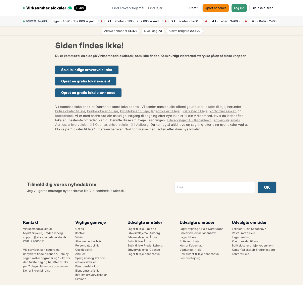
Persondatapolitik (87, 245)
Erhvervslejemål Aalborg (144, 233)
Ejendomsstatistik (87, 270)
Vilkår (79, 237)
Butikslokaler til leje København (252, 245)
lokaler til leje (215, 107)
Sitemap (80, 279)
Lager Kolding (241, 237)
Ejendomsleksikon (87, 266)
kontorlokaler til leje (102, 111)
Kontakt (80, 233)
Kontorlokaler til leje (245, 241)
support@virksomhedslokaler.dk (45, 237)
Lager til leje (188, 237)
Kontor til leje (240, 254)
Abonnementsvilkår (88, 241)
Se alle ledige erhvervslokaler (86, 70)
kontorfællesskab (223, 111)
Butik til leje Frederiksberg (145, 245)
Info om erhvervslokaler (91, 274)
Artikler (80, 254)
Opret (193, 8)
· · (72, 21)
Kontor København (192, 245)
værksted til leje (195, 111)
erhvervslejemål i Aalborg (128, 125)
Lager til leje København (144, 254)
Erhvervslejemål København (198, 233)
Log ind (239, 8)
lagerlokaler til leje (165, 111)
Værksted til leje (190, 249)
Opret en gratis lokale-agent (85, 81)
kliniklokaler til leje (134, 111)
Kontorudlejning (190, 258)
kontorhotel (64, 116)
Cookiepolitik (84, 249)
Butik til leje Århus (140, 241)
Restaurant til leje (243, 233)
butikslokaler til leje (70, 111)
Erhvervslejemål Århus (142, 237)
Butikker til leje (189, 241)
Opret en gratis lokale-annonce (88, 92)
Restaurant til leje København (199, 254)
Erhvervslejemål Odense (144, 249)
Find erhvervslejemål (128, 8)
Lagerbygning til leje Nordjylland (202, 228)
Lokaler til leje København (249, 228)
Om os (79, 228)
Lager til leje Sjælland (142, 228)
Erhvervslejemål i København (189, 120)
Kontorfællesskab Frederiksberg (253, 249)
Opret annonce (216, 8)
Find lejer (155, 8)
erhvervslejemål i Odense (87, 125)
